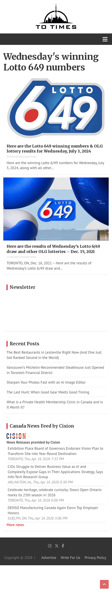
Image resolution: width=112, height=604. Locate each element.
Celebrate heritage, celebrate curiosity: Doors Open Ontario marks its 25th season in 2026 (54, 492)
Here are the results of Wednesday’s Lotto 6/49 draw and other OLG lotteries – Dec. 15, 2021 (53, 249)
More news (15, 524)
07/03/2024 (13, 156)
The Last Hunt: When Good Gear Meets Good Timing (48, 392)
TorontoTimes (28, 156)
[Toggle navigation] (105, 39)
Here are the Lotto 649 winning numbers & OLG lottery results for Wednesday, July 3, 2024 (55, 149)
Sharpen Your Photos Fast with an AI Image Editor (46, 382)
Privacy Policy (95, 557)
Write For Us (70, 557)
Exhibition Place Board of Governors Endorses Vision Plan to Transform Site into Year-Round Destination (55, 451)
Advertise (48, 557)
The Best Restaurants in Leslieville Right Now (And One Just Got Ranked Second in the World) (54, 355)
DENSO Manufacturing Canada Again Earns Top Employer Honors (53, 510)
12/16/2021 (13, 256)
